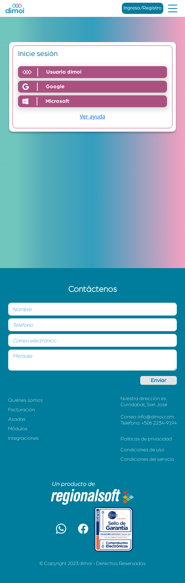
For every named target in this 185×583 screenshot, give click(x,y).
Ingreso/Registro (143, 8)
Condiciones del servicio (147, 459)
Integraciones (23, 438)
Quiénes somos (25, 400)
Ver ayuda (92, 116)
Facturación (21, 409)
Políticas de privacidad (146, 438)
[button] (61, 529)
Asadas (16, 419)
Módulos (17, 428)
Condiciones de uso (142, 449)
